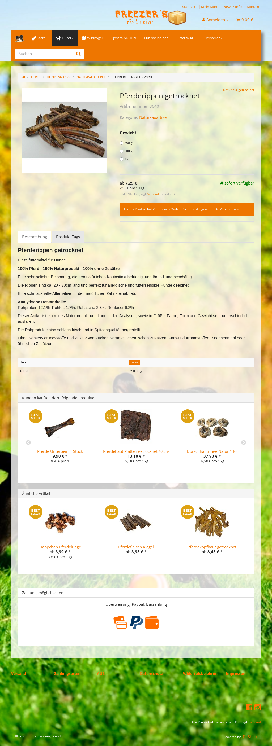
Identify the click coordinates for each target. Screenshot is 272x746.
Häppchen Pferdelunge (60, 547)
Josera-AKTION (124, 38)
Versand (153, 194)
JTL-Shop (249, 736)
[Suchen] (44, 54)
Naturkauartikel (153, 117)
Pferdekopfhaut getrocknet (212, 547)
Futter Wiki (186, 38)
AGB (101, 673)
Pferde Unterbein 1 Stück (60, 451)
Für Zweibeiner (156, 38)
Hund (64, 38)
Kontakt (253, 6)
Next (243, 442)
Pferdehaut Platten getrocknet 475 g (136, 451)
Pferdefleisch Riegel (136, 547)
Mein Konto (210, 6)
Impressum (236, 673)
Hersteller (213, 38)
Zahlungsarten (67, 673)
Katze (39, 38)
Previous (28, 442)
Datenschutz (151, 673)
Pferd (135, 362)
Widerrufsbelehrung (201, 673)
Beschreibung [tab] (34, 236)
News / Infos (233, 6)
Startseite (189, 6)
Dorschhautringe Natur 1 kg (212, 451)
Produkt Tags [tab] (68, 236)
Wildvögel (93, 38)
